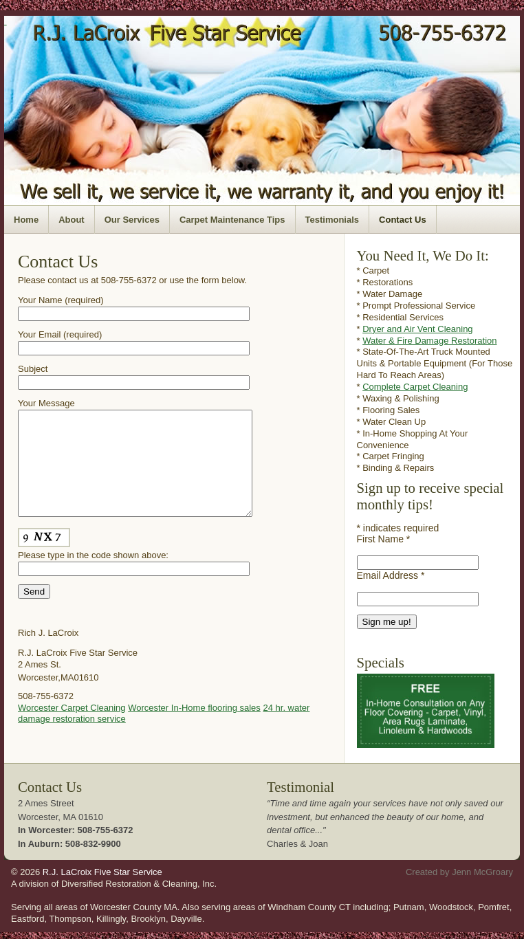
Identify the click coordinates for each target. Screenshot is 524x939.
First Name (384, 538)
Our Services (132, 219)
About (71, 219)
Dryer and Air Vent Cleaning (417, 329)
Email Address (391, 575)
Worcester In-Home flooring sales (194, 728)
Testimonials (332, 219)
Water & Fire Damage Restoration (429, 340)
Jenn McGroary (482, 875)
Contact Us (402, 219)
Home (26, 219)
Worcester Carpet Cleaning (72, 728)
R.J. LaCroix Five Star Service (102, 875)
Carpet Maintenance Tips (232, 219)
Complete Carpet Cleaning (415, 387)
